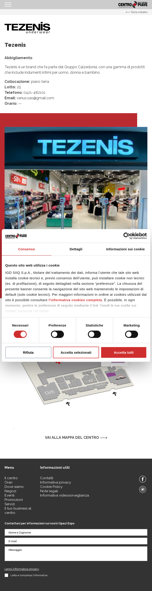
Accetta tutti (124, 352)
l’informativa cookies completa (75, 300)
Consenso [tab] (26, 249)
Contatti (46, 478)
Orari (8, 482)
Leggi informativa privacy (22, 569)
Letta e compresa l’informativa (28, 575)
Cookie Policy (51, 487)
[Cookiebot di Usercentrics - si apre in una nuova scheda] (127, 236)
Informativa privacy (55, 482)
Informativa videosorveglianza (64, 495)
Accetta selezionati (75, 352)
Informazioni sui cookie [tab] (125, 249)
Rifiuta (28, 352)
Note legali (49, 491)
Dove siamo (14, 487)
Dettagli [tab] (76, 249)
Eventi (9, 495)
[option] (76, 198)
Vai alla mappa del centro (76, 437)
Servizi (10, 504)
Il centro (11, 478)
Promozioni (14, 500)
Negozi (10, 491)
